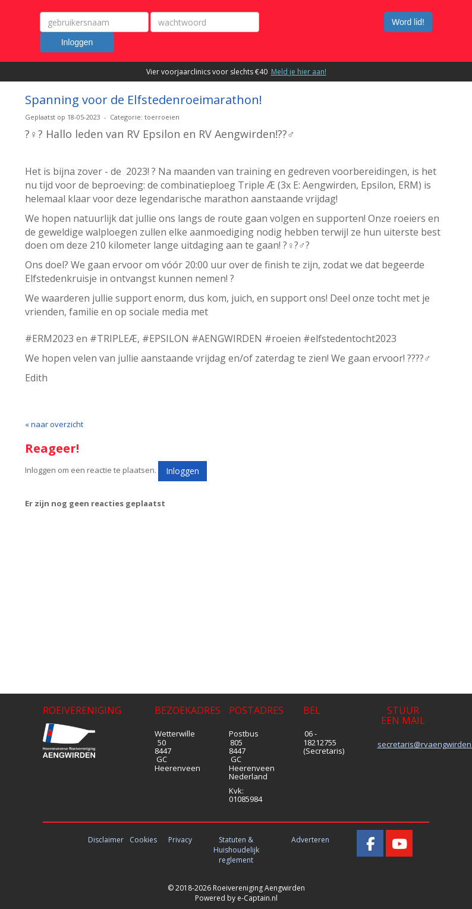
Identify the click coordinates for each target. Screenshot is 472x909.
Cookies (143, 840)
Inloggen (77, 42)
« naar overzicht (54, 424)
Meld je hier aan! (298, 72)
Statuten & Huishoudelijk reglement (236, 850)
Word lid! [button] (408, 22)
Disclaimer (106, 840)
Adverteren (310, 840)
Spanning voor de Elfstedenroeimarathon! (143, 100)
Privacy (180, 840)
